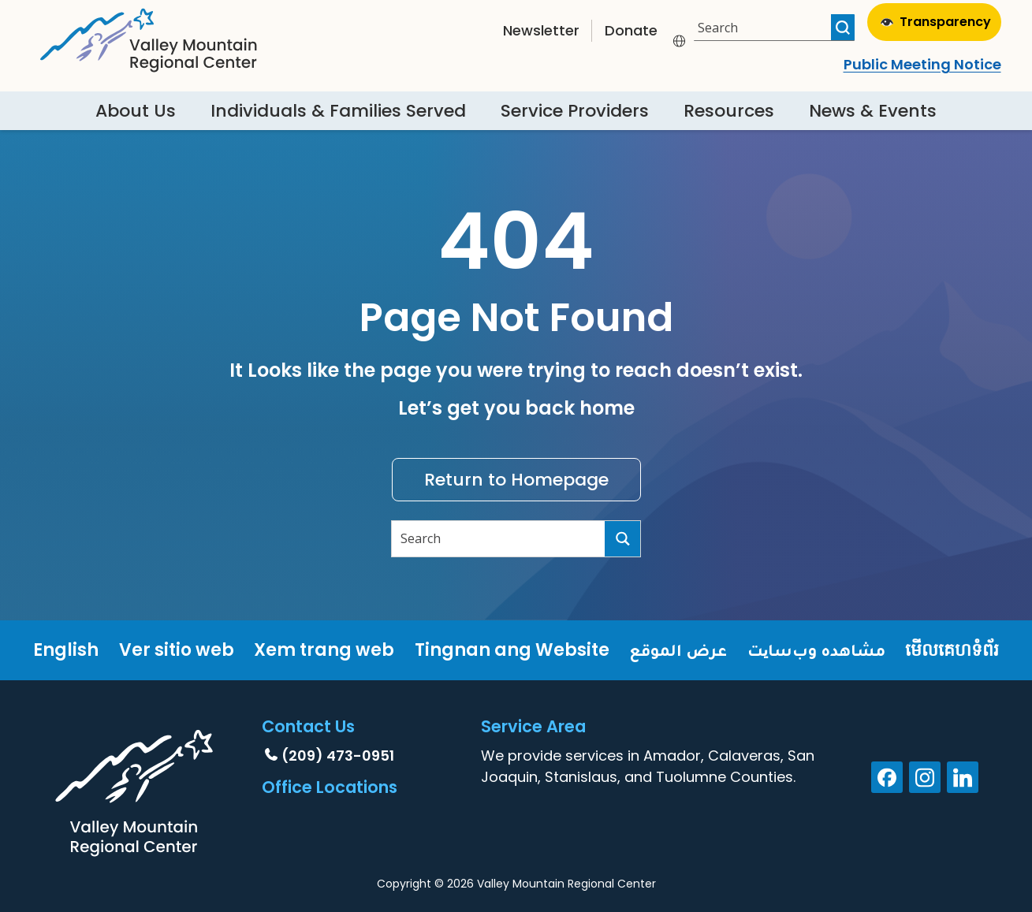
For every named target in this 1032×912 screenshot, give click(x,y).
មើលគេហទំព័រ (952, 650)
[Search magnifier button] (843, 27)
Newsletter (541, 30)
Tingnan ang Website (512, 650)
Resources (729, 111)
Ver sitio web (176, 650)
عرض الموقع (678, 650)
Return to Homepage (516, 479)
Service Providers (575, 111)
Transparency (936, 22)
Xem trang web (324, 650)
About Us (135, 111)
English (66, 650)
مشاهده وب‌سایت (816, 650)
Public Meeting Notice (922, 64)
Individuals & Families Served (338, 111)
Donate (631, 30)
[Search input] (764, 27)
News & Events (873, 111)
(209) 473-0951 (337, 755)
